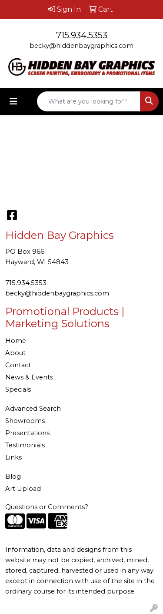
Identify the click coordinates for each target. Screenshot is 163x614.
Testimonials (25, 445)
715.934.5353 (81, 35)
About (15, 353)
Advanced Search (33, 409)
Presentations (27, 433)
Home (15, 341)
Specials (18, 389)
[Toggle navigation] (13, 101)
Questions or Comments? (46, 507)
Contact (18, 365)
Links (13, 457)
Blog (13, 476)
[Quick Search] (88, 101)
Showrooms (25, 421)
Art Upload (23, 489)
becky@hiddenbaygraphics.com (81, 46)
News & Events (29, 377)
